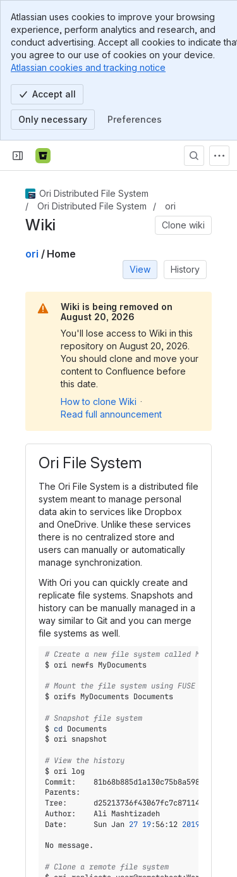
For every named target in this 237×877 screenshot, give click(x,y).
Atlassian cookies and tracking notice (88, 67)
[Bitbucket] (43, 156)
